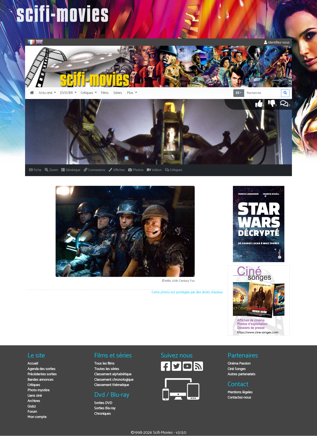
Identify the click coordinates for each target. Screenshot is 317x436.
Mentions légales (240, 392)
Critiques (33, 385)
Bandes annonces (40, 380)
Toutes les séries (106, 369)
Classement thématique (111, 385)
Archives (33, 401)
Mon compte (36, 417)
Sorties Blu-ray (104, 408)
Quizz (31, 406)
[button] (47, 93)
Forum (32, 412)
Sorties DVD (103, 403)
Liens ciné (34, 396)
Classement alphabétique (112, 374)
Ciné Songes (237, 369)
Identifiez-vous (277, 43)
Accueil (32, 364)
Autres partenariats (241, 374)
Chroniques (102, 414)
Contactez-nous (239, 398)
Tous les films (104, 364)
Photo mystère (38, 390)
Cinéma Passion (239, 364)
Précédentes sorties (42, 374)
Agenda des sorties (41, 369)
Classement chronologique (113, 380)
